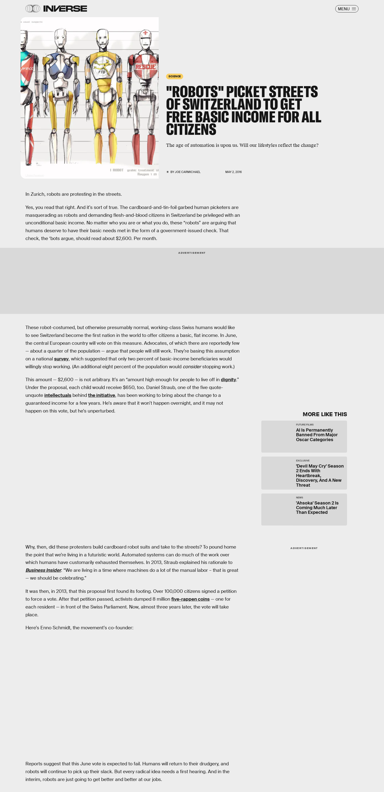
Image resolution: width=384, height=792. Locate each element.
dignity (228, 380)
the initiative (101, 395)
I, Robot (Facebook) (34, 175)
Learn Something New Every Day (291, 333)
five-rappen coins (190, 599)
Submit (324, 387)
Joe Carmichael (188, 172)
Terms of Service (283, 376)
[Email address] (302, 361)
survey (61, 359)
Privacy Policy (311, 376)
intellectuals (57, 395)
